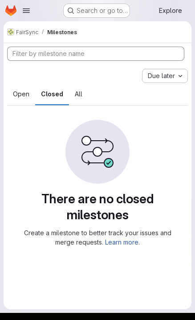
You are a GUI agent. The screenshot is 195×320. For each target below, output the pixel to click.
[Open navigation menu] (26, 11)
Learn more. (122, 242)
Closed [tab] (52, 94)
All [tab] (78, 94)
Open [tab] (21, 94)
